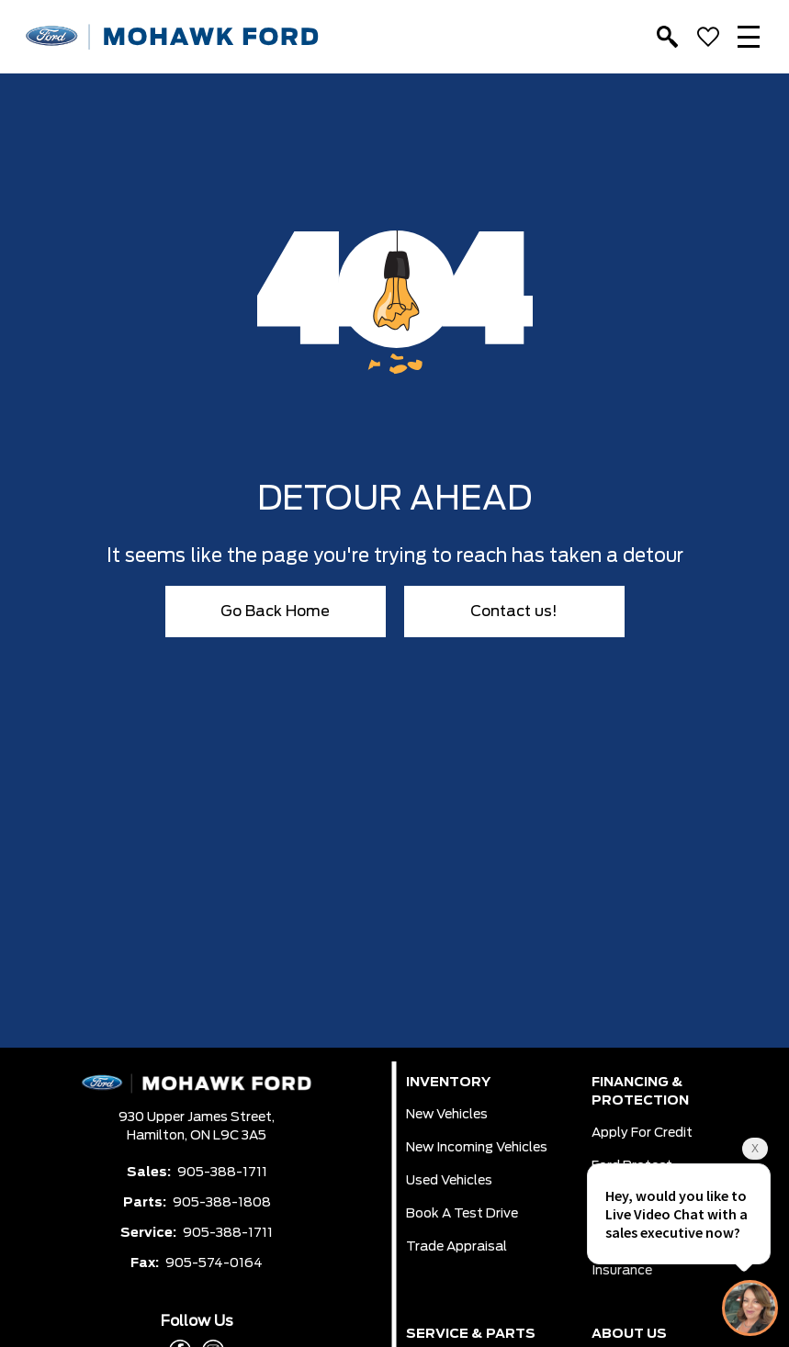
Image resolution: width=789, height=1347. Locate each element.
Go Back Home (275, 611)
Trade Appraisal (456, 1246)
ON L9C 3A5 (228, 1135)
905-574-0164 (214, 1263)
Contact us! (514, 611)
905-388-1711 (222, 1172)
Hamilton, (158, 1135)
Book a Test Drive (462, 1213)
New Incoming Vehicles (476, 1147)
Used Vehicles (449, 1180)
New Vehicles (447, 1114)
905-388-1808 (222, 1202)
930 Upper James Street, (196, 1117)
